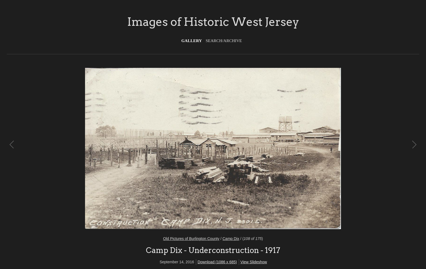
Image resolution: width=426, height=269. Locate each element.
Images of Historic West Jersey (213, 22)
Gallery (191, 40)
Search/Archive (224, 40)
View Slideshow (253, 262)
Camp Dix (231, 238)
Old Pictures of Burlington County (191, 238)
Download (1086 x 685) (217, 262)
